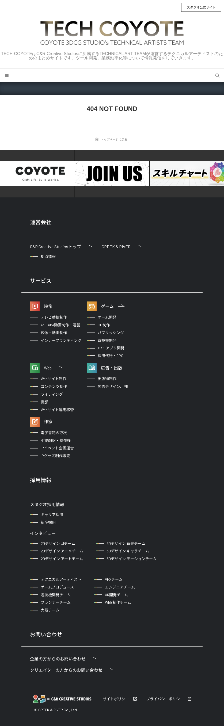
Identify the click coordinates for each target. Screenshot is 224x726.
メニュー (6, 75)
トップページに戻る (114, 139)
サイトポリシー (116, 699)
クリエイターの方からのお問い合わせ (71, 669)
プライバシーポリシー (165, 699)
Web (53, 367)
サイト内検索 (217, 75)
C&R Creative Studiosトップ (61, 246)
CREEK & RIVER (121, 246)
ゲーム (112, 306)
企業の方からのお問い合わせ (63, 658)
